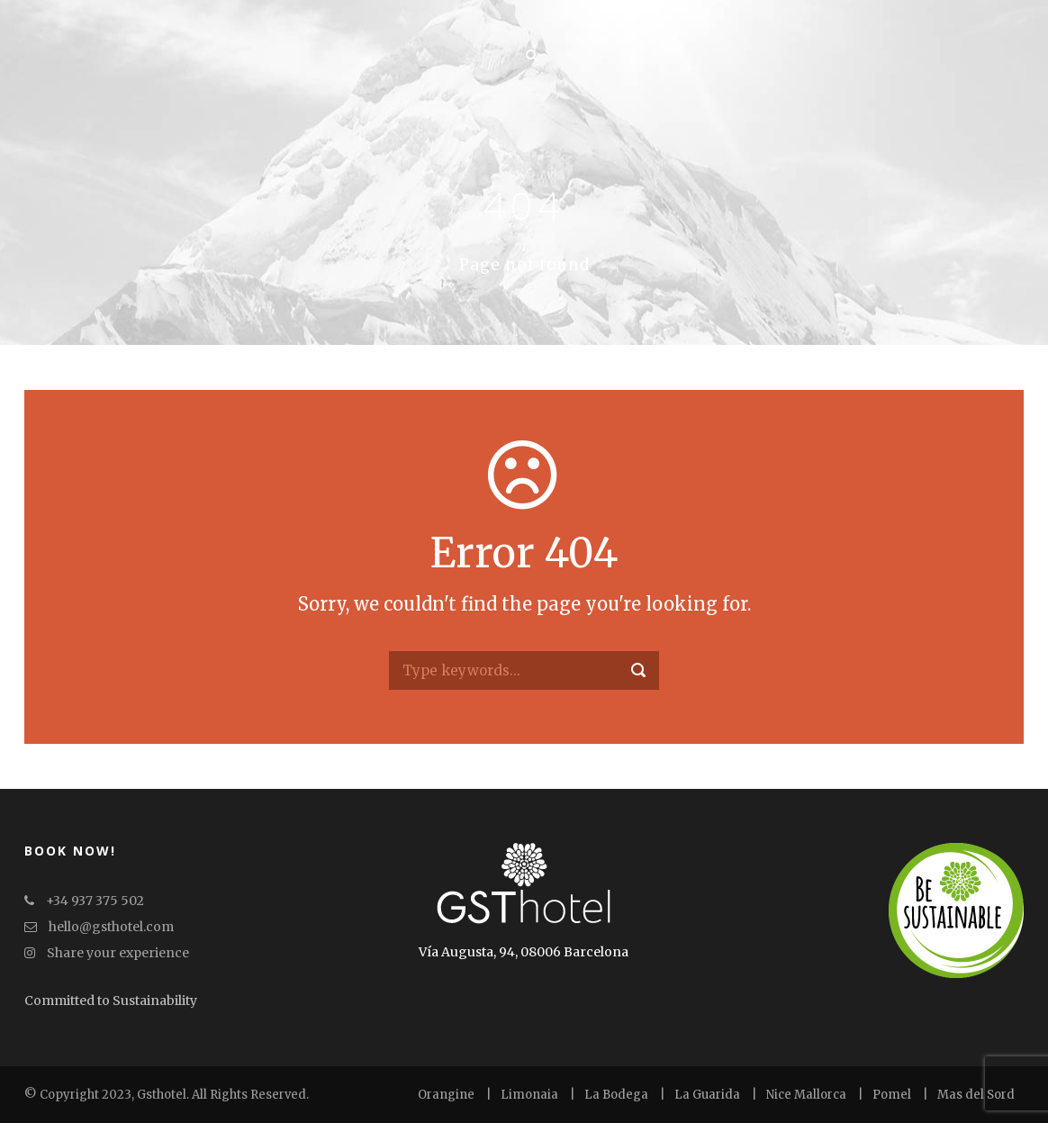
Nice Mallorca (806, 1094)
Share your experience (106, 953)
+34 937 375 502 (84, 900)
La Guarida (707, 1094)
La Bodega (616, 1094)
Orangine (446, 1094)
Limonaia (529, 1094)
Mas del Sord (976, 1094)
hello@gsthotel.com (99, 927)
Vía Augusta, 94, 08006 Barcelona (523, 952)
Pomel (891, 1094)
